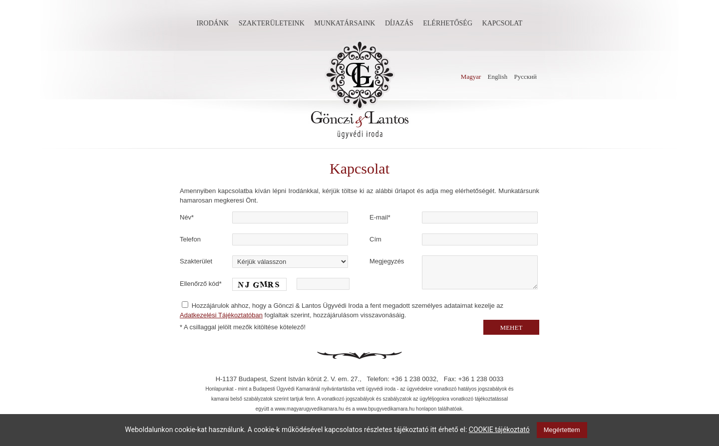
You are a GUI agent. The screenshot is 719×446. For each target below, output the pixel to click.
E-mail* (379, 217)
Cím (375, 239)
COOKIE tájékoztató (499, 430)
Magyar (471, 76)
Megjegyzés (386, 261)
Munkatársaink (344, 23)
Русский (525, 76)
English (498, 76)
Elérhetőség (447, 23)
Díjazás (399, 23)
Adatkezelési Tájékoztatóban (221, 315)
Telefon (190, 239)
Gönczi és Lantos (359, 90)
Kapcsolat (502, 23)
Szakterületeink (272, 23)
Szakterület (196, 261)
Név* (187, 217)
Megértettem (562, 430)
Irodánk (213, 23)
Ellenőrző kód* (201, 283)
